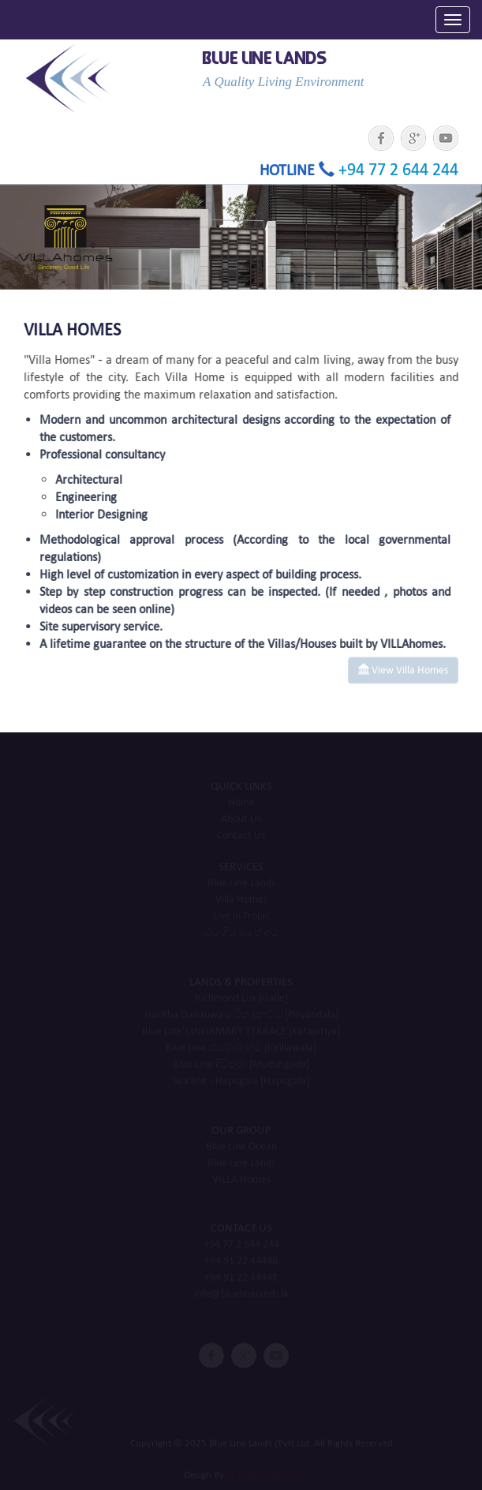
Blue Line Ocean (241, 1146)
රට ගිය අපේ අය (241, 933)
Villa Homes (241, 900)
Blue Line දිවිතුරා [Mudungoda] (241, 1065)
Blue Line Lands (241, 883)
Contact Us (241, 836)
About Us (241, 819)
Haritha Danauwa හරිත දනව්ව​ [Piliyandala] (241, 1015)
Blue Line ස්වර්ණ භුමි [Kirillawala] (241, 1048)
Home (241, 803)
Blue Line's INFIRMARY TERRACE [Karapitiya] (241, 1032)
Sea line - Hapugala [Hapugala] (241, 1081)
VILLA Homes (241, 1179)
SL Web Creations (262, 1475)
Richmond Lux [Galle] (241, 998)
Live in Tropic (241, 916)
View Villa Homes (403, 666)
